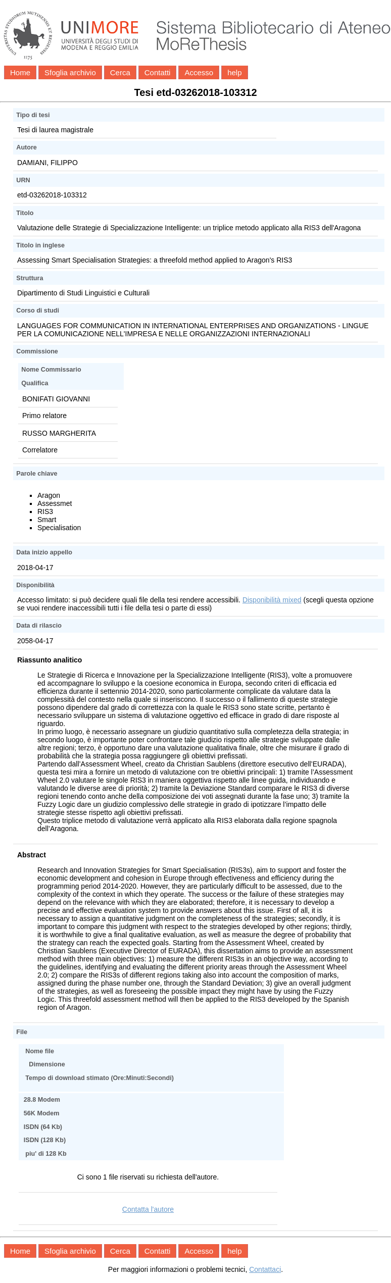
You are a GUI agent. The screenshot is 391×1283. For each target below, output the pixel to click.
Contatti (157, 72)
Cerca (120, 72)
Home (20, 72)
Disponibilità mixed (272, 600)
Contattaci (265, 1269)
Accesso (198, 72)
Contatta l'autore (148, 1209)
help (234, 72)
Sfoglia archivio (70, 72)
